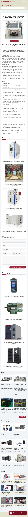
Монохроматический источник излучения (6, 464)
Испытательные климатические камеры (20, 482)
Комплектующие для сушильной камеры (14, 319)
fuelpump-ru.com (5, 412)
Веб (3, 5)
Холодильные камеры (19, 464)
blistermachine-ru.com (19, 395)
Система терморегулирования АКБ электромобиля (7, 409)
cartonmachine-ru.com (6, 389)
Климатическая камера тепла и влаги (6, 506)
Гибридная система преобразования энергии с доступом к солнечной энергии (14, 367)
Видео (7, 5)
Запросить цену (6, 55)
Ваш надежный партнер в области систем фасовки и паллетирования (20, 409)
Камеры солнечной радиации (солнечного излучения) (14, 161)
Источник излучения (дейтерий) (19, 433)
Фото (11, 5)
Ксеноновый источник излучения (6, 449)
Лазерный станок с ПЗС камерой (20, 493)
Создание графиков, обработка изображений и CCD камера (7, 494)
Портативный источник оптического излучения (14, 296)
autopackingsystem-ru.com (19, 413)
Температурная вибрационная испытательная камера (14, 231)
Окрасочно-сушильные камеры (6, 482)
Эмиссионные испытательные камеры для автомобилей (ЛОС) (14, 185)
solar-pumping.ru (5, 435)
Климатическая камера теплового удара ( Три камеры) (14, 343)
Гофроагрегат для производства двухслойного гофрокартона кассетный (7, 386)
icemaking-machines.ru (19, 465)
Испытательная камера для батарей (14, 208)
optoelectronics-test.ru (19, 435)
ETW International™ (8, 2)
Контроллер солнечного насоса (7, 433)
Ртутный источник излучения (18, 449)
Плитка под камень (19, 505)
